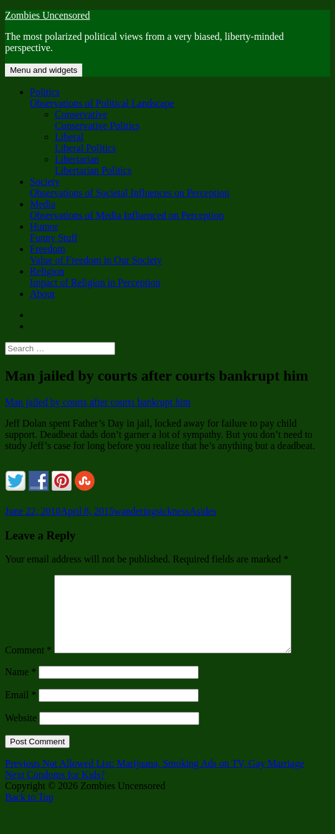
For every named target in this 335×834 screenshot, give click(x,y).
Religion (180, 277)
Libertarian (192, 165)
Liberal (192, 142)
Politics (180, 98)
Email (20, 709)
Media (180, 210)
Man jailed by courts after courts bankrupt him (98, 402)
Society (180, 187)
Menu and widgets (43, 70)
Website (21, 732)
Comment (28, 665)
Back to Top (29, 812)
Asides (203, 511)
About (42, 293)
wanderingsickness (151, 511)
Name (20, 686)
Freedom (180, 255)
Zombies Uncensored (47, 15)
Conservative (192, 120)
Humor (180, 232)
